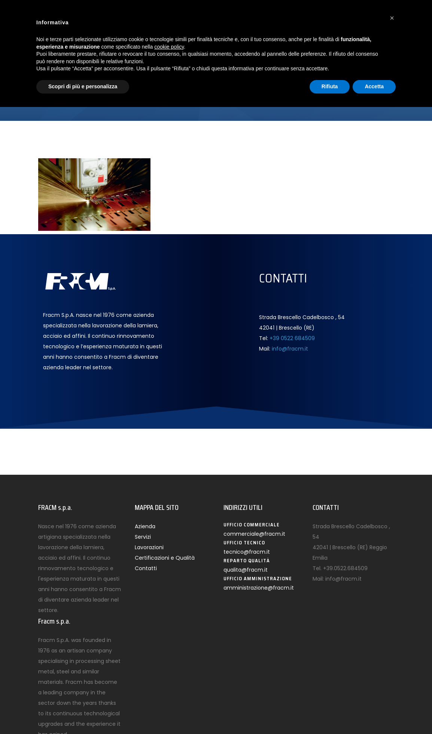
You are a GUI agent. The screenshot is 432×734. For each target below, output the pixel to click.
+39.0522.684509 (345, 568)
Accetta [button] (374, 86)
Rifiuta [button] (330, 86)
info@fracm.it (290, 348)
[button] (392, 18)
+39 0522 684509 (292, 338)
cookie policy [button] (169, 47)
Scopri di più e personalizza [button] (82, 86)
